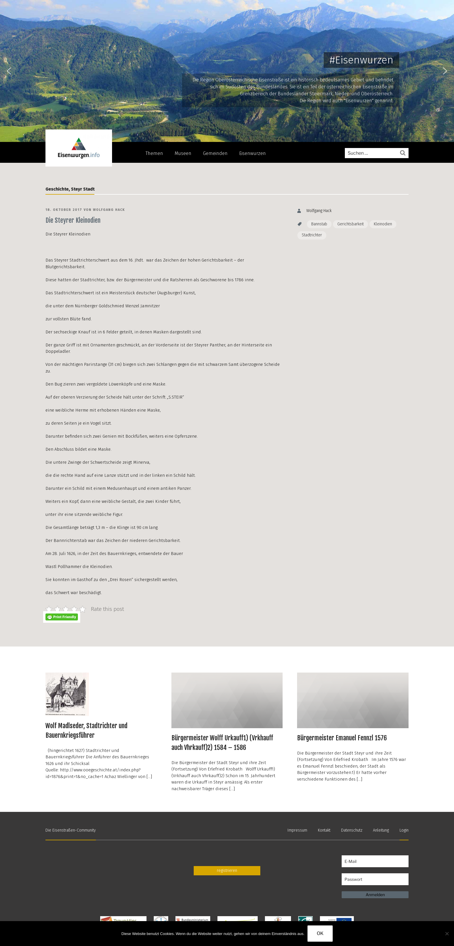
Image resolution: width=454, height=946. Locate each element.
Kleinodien (383, 224)
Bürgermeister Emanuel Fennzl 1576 (342, 738)
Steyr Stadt (82, 189)
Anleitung (381, 830)
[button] (9, 71)
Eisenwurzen (252, 153)
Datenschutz (352, 830)
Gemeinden (215, 153)
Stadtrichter (312, 235)
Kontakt (324, 830)
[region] (227, 71)
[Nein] (447, 933)
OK (320, 933)
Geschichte (57, 189)
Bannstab (319, 224)
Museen (183, 153)
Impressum (297, 830)
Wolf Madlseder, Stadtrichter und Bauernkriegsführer (86, 730)
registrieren (227, 870)
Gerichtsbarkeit (350, 224)
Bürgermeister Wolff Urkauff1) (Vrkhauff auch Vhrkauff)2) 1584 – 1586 (222, 742)
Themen (154, 153)
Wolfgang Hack (109, 210)
